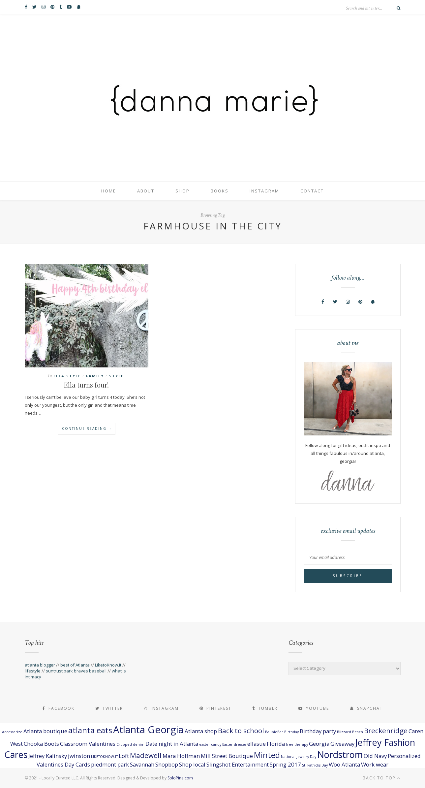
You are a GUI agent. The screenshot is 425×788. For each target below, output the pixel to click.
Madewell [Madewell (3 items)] (146, 755)
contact (312, 191)
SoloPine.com (180, 778)
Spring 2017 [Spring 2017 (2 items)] (285, 764)
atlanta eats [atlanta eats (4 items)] (90, 730)
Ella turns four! (86, 384)
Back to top (382, 778)
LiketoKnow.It (108, 665)
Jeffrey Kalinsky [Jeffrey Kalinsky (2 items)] (47, 756)
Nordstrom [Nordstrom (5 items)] (340, 754)
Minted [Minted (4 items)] (267, 754)
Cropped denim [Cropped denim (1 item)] (130, 744)
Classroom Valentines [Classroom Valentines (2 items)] (87, 743)
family (95, 375)
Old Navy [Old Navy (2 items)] (375, 756)
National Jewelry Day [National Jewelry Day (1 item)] (298, 756)
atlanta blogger (40, 665)
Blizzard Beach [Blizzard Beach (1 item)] (350, 732)
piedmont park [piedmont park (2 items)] (110, 764)
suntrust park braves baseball (76, 671)
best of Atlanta (75, 665)
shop (182, 191)
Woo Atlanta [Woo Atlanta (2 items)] (344, 764)
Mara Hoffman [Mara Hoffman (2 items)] (181, 756)
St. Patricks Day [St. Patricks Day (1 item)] (315, 765)
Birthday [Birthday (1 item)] (291, 732)
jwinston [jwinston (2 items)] (79, 756)
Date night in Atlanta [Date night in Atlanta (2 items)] (171, 743)
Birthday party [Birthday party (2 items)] (318, 731)
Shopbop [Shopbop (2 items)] (166, 764)
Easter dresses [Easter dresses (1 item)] (234, 744)
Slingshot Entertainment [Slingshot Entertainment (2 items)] (237, 764)
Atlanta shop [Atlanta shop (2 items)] (201, 731)
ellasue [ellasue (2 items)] (256, 743)
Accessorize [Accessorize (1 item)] (12, 732)
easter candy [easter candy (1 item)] (210, 744)
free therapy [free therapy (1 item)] (297, 744)
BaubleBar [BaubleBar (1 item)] (274, 732)
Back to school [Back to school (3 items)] (241, 730)
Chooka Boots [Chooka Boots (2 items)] (41, 743)
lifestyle (33, 671)
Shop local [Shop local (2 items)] (192, 764)
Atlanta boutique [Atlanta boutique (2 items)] (45, 731)
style (116, 375)
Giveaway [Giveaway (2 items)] (342, 743)
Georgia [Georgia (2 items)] (319, 743)
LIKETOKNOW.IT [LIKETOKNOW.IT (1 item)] (104, 756)
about (145, 191)
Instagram (264, 191)
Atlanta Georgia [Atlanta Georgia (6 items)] (148, 729)
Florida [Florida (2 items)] (276, 743)
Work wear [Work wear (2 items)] (374, 764)
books (219, 191)
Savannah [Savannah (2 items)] (142, 764)
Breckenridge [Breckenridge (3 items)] (386, 730)
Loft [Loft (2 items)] (124, 756)
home (108, 191)
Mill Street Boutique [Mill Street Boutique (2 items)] (227, 756)
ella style (67, 375)
